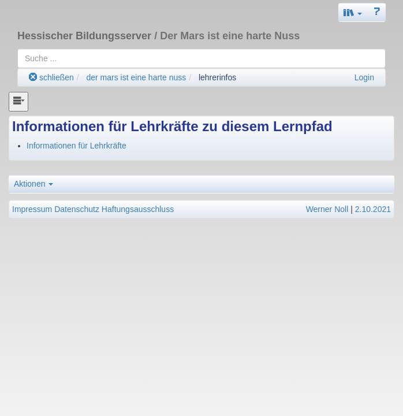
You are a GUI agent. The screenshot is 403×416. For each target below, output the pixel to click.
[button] (353, 12)
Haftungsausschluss (138, 209)
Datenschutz (76, 209)
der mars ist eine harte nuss (136, 77)
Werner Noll (327, 209)
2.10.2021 (373, 209)
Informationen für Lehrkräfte (76, 145)
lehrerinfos (217, 77)
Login (364, 77)
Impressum (32, 209)
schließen (51, 77)
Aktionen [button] (33, 183)
